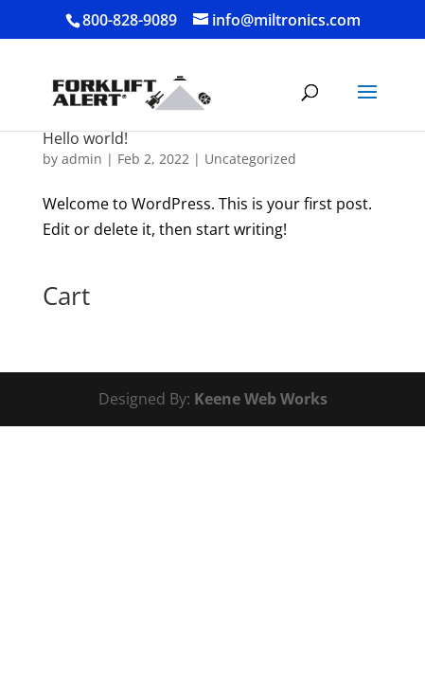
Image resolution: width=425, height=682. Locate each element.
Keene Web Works (261, 398)
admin (82, 159)
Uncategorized (250, 159)
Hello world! (85, 138)
